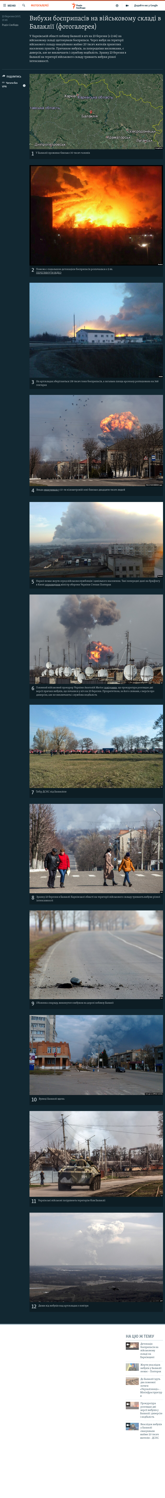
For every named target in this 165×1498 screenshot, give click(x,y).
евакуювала (51, 490)
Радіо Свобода (10, 25)
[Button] (11, 77)
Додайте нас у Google (146, 5)
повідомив (110, 687)
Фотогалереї (40, 5)
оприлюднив (53, 584)
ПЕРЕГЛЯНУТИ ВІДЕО (48, 273)
